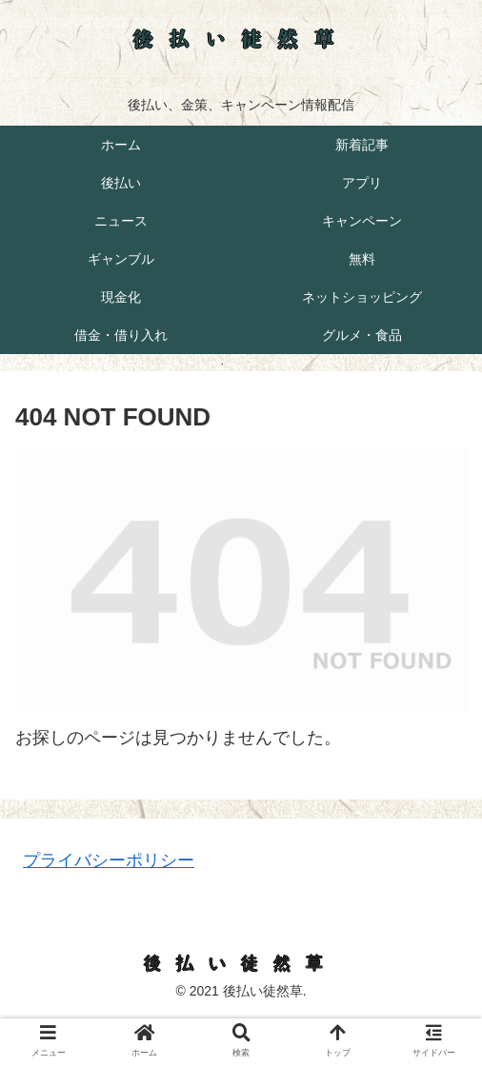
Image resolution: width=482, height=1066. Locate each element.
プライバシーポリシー (108, 860)
